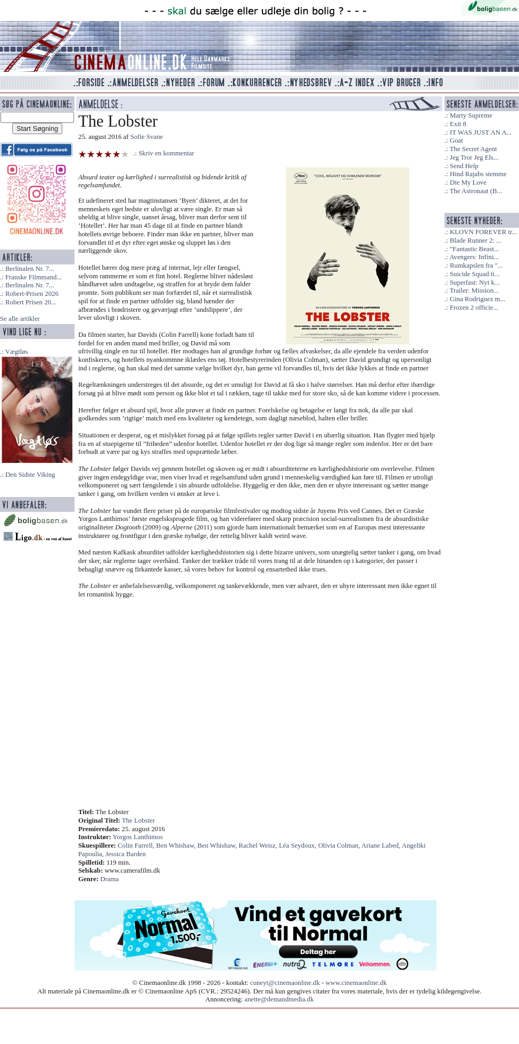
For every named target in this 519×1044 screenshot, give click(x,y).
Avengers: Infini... (474, 257)
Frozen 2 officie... (474, 307)
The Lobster (138, 820)
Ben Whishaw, (176, 845)
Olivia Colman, (339, 845)
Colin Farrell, (137, 845)
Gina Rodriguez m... (477, 299)
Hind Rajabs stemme (478, 174)
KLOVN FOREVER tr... (483, 232)
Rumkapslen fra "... (476, 265)
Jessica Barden (125, 854)
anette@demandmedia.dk (279, 999)
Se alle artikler (20, 318)
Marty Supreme (471, 115)
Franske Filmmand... (33, 277)
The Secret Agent (473, 149)
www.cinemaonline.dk (356, 983)
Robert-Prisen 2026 (32, 293)
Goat (456, 140)
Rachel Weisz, (258, 845)
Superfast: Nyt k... (474, 282)
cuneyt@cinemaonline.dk (285, 983)
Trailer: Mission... (474, 290)
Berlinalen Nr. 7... (29, 268)
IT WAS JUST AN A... (481, 132)
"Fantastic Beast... (474, 249)
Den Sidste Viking (30, 474)
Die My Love (468, 182)
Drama (109, 879)
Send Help (464, 166)
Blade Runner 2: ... (475, 240)
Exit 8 (458, 124)
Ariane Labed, (381, 845)
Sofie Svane (146, 136)
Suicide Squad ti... (474, 274)
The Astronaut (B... (476, 191)
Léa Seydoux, (298, 845)
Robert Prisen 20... (30, 302)
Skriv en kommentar (166, 153)
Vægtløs (16, 351)
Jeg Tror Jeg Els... (474, 157)
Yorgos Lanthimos (138, 837)
